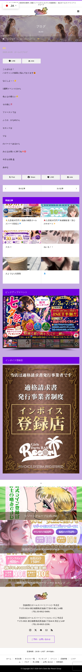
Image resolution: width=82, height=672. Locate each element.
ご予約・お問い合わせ (41, 639)
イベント (53, 659)
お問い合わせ (48, 662)
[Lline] (12, 61)
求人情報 (36, 662)
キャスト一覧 (30, 659)
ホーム (8, 659)
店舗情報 (64, 659)
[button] (6, 317)
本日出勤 (18, 659)
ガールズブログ (21, 52)
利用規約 (59, 662)
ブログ (26, 662)
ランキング (42, 659)
